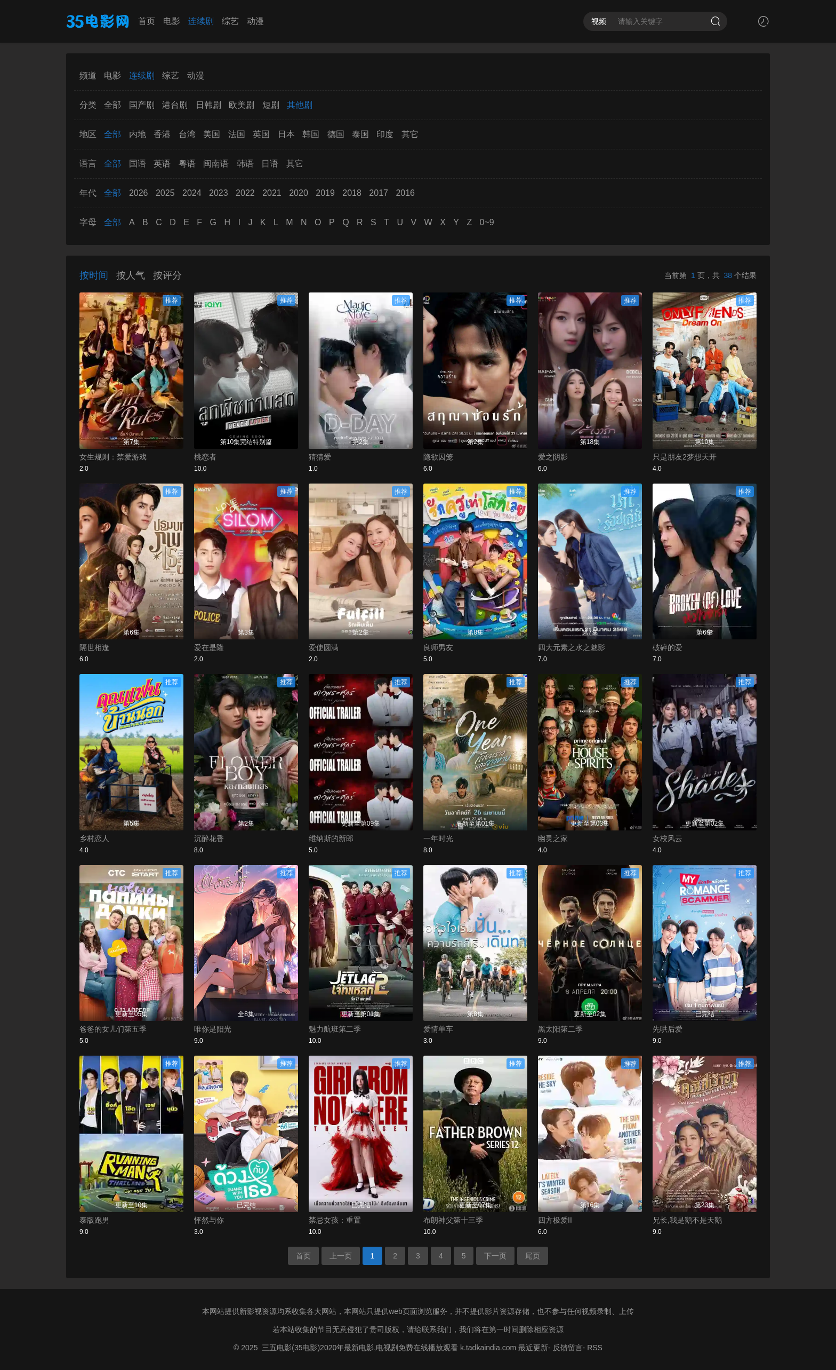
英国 (261, 134)
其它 (410, 134)
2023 (218, 192)
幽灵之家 (553, 838)
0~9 (487, 222)
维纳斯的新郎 (331, 838)
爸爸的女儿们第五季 (113, 1029)
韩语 (245, 163)
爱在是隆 (209, 647)
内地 (137, 134)
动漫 (255, 21)
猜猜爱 (320, 457)
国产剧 (142, 104)
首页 (146, 21)
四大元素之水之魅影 (571, 647)
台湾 (187, 134)
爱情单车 (438, 1029)
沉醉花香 (209, 838)
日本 (286, 134)
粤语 (187, 163)
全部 (112, 104)
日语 (269, 163)
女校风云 (667, 838)
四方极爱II (555, 1220)
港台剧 (175, 104)
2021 (272, 192)
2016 (405, 192)
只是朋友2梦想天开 (685, 457)
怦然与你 (209, 1220)
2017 (378, 192)
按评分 (167, 275)
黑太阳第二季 (560, 1029)
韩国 (310, 134)
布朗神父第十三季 (453, 1220)
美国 (211, 134)
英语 (162, 163)
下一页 (495, 1256)
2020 (298, 192)
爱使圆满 (324, 647)
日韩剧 (208, 104)
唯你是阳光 (212, 1029)
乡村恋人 (94, 838)
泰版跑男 (94, 1220)
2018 (351, 192)
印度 (384, 134)
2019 (325, 192)
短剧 (270, 104)
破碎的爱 (667, 647)
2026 (138, 192)
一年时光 (438, 838)
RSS (594, 1347)
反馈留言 (568, 1347)
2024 (192, 192)
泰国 (360, 134)
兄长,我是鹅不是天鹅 (687, 1220)
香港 (162, 134)
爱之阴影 (553, 457)
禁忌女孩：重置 (335, 1220)
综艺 (230, 21)
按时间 (93, 275)
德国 (335, 134)
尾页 (532, 1256)
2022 (245, 192)
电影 (171, 21)
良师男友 (438, 647)
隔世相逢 (94, 647)
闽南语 (216, 163)
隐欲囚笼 (438, 457)
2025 (165, 192)
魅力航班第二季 (335, 1029)
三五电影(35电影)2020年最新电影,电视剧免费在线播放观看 (360, 1347)
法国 (236, 134)
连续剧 (201, 21)
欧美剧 (241, 104)
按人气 (130, 275)
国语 (137, 163)
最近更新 (533, 1347)
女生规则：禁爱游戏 (113, 457)
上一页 (340, 1256)
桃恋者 (205, 457)
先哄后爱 (667, 1029)
